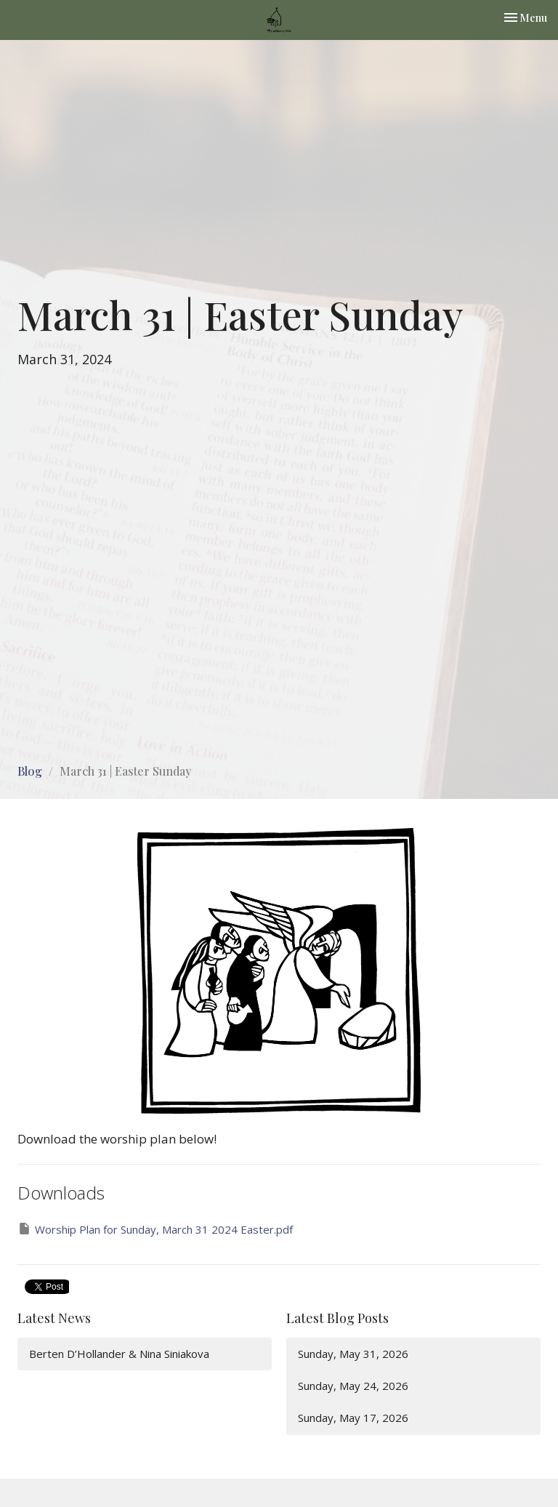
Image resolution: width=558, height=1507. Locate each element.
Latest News (54, 1318)
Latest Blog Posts (337, 1318)
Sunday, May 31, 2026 (353, 1353)
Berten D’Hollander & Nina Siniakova (119, 1353)
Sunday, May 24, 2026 (353, 1385)
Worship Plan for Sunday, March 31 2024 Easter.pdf (155, 1229)
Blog (29, 771)
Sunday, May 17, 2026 (353, 1417)
